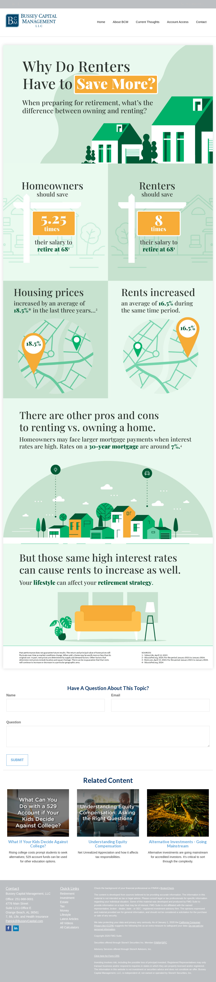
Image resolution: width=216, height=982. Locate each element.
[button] (120, 22)
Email (115, 695)
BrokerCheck (167, 888)
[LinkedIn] (13, 4)
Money (64, 910)
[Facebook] (18, 4)
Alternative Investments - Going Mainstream (178, 843)
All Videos (66, 923)
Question (13, 722)
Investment (67, 898)
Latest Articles (69, 919)
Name (11, 695)
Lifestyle (65, 914)
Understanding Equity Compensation (108, 843)
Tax (62, 906)
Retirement (67, 893)
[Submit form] (17, 760)
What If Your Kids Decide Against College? (38, 843)
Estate (64, 902)
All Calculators (69, 927)
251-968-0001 (192, 4)
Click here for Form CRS (106, 956)
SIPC (164, 942)
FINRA (157, 942)
